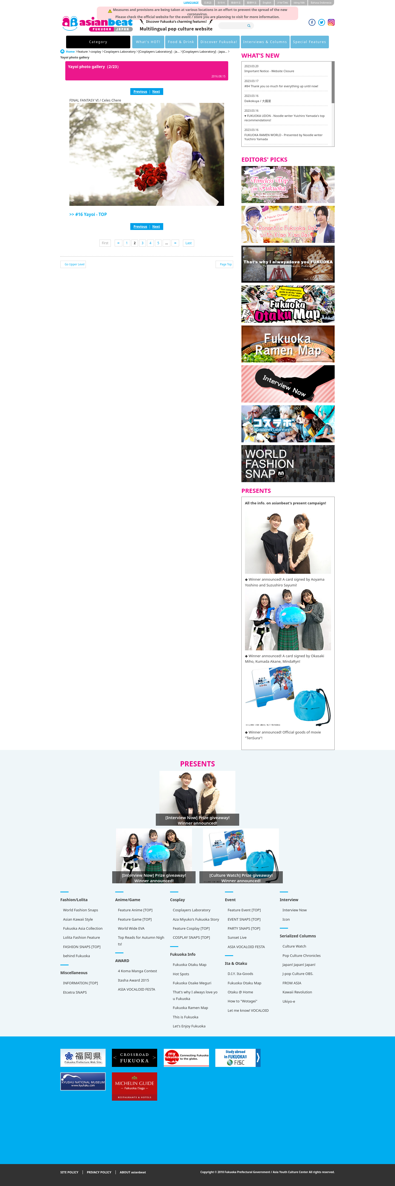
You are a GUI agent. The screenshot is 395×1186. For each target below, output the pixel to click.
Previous (140, 91)
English (267, 2)
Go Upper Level (74, 264)
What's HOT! (130, 42)
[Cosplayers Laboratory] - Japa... (204, 51)
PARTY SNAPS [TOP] (244, 928)
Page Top (226, 264)
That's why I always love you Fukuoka (195, 995)
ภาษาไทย (282, 2)
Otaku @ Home (240, 992)
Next (156, 91)
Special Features (296, 42)
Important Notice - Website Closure (269, 71)
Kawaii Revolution (297, 992)
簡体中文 (236, 2)
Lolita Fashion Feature (81, 937)
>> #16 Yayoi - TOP (88, 214)
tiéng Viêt (299, 2)
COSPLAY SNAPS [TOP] (191, 937)
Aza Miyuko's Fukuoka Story (196, 919)
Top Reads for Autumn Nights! (141, 940)
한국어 (221, 2)
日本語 (207, 2)
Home (70, 51)
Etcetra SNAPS (75, 992)
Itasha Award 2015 (133, 980)
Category (95, 42)
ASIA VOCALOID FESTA (246, 946)
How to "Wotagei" (242, 1001)
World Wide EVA (131, 928)
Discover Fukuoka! (203, 42)
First (105, 243)
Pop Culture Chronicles (302, 955)
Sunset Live (237, 937)
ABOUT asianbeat (133, 1172)
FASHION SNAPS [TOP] (82, 946)
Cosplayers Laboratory (120, 51)
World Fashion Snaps (80, 909)
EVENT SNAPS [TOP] (244, 919)
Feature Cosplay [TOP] (191, 928)
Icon (286, 919)
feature (83, 51)
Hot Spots (181, 973)
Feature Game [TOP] (135, 919)
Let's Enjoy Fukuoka (189, 1026)
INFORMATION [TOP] (80, 982)
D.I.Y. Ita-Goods (240, 973)
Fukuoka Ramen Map (190, 1007)
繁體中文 (252, 2)
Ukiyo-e (289, 1001)
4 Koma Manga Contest (137, 970)
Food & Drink (164, 42)
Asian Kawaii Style (78, 919)
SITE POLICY (69, 1172)
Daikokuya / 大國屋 (257, 101)
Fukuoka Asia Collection (83, 928)
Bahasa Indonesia (321, 2)
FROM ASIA (292, 982)
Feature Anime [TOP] (135, 909)
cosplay (96, 51)
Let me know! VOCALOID (248, 1010)
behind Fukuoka (76, 955)
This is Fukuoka (185, 1016)
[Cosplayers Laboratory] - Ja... (158, 51)
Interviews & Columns (250, 42)
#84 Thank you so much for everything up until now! (281, 86)
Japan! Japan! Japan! (299, 964)
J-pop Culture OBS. (298, 973)
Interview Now (295, 909)
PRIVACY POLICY (99, 1172)
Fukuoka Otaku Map (190, 964)
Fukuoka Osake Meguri (192, 982)
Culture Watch (294, 946)
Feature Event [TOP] (244, 909)
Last (188, 243)
